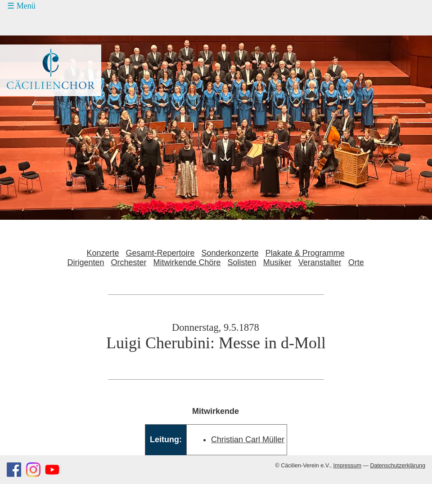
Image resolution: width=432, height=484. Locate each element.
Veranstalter (320, 262)
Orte (356, 262)
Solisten (242, 262)
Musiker (277, 262)
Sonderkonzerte (230, 253)
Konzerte (102, 253)
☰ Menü (21, 5)
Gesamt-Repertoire (160, 253)
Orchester (128, 262)
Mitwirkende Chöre (187, 262)
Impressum (347, 465)
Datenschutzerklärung (397, 465)
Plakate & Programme (305, 253)
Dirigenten (85, 262)
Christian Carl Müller (247, 439)
